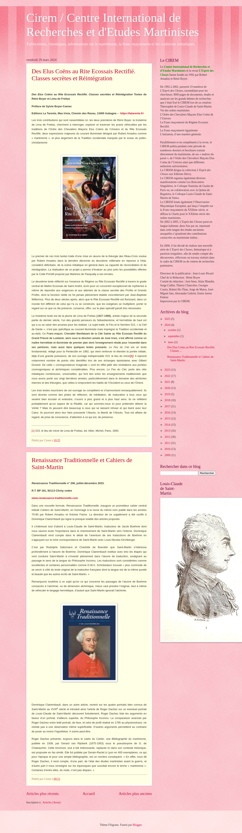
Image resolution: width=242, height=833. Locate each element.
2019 (168, 394)
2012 (168, 436)
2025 (168, 318)
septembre (174, 336)
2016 (168, 412)
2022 (168, 375)
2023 (168, 369)
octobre (172, 330)
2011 (168, 443)
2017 (168, 406)
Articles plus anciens (135, 793)
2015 (168, 418)
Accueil (89, 793)
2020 (168, 388)
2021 (168, 381)
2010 (168, 449)
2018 (168, 400)
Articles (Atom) (52, 802)
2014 (168, 424)
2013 (168, 430)
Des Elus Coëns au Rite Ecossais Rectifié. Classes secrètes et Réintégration (84, 75)
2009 (168, 455)
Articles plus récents (42, 793)
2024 (168, 324)
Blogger (137, 824)
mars (171, 342)
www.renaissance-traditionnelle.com (55, 498)
